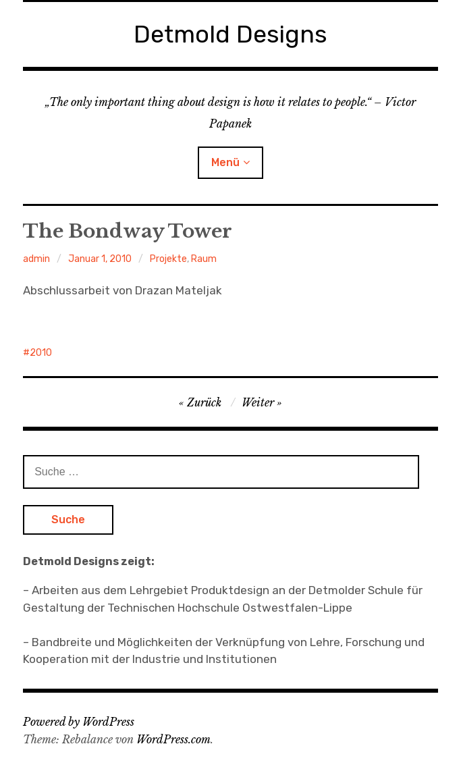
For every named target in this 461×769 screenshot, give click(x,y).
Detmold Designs (230, 34)
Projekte (168, 259)
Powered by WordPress (78, 721)
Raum (204, 259)
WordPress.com (173, 739)
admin (36, 259)
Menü (225, 162)
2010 (41, 353)
